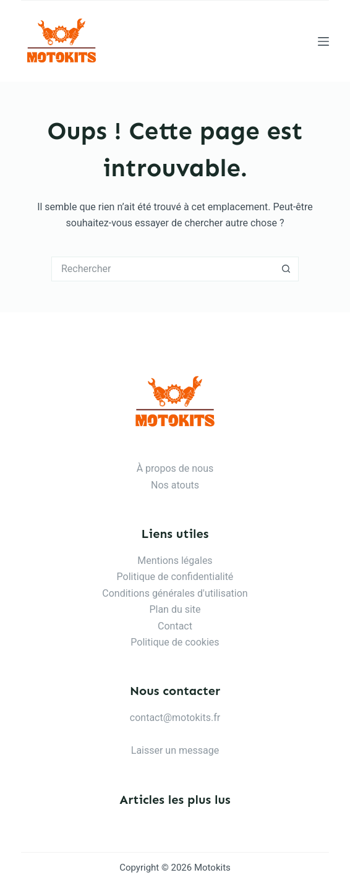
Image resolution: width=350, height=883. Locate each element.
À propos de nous (175, 468)
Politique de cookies (174, 642)
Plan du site (174, 609)
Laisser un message (175, 750)
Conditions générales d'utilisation (174, 593)
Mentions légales (174, 560)
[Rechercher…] (162, 269)
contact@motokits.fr (175, 717)
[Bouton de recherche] (286, 269)
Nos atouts (175, 485)
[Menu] (323, 41)
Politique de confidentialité (175, 576)
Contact (175, 626)
